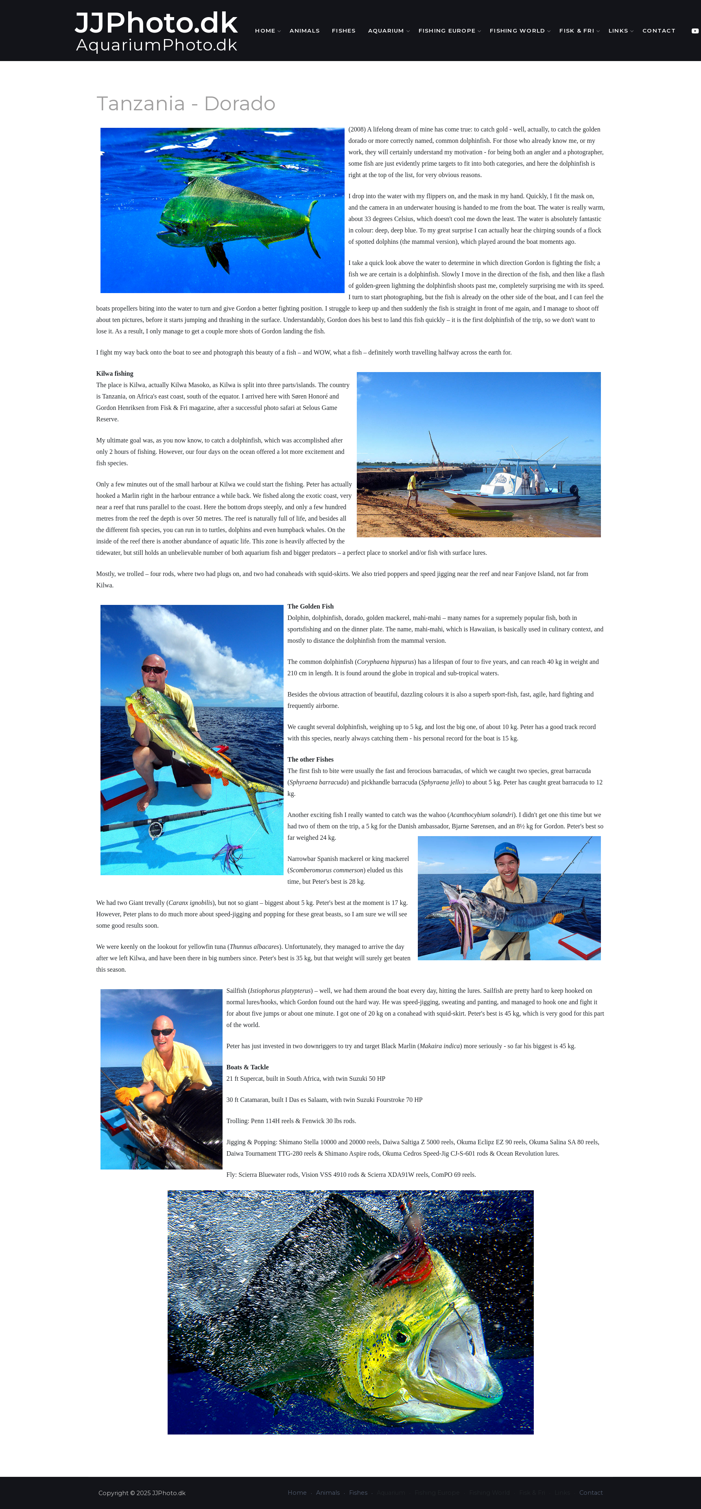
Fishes (365, 30)
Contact (680, 30)
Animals (326, 30)
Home (288, 30)
